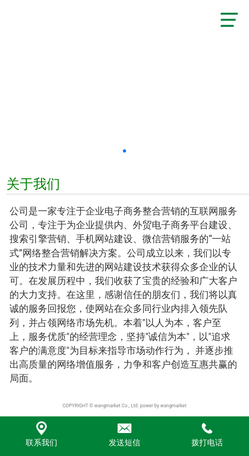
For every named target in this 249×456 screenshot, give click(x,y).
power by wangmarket (163, 405)
